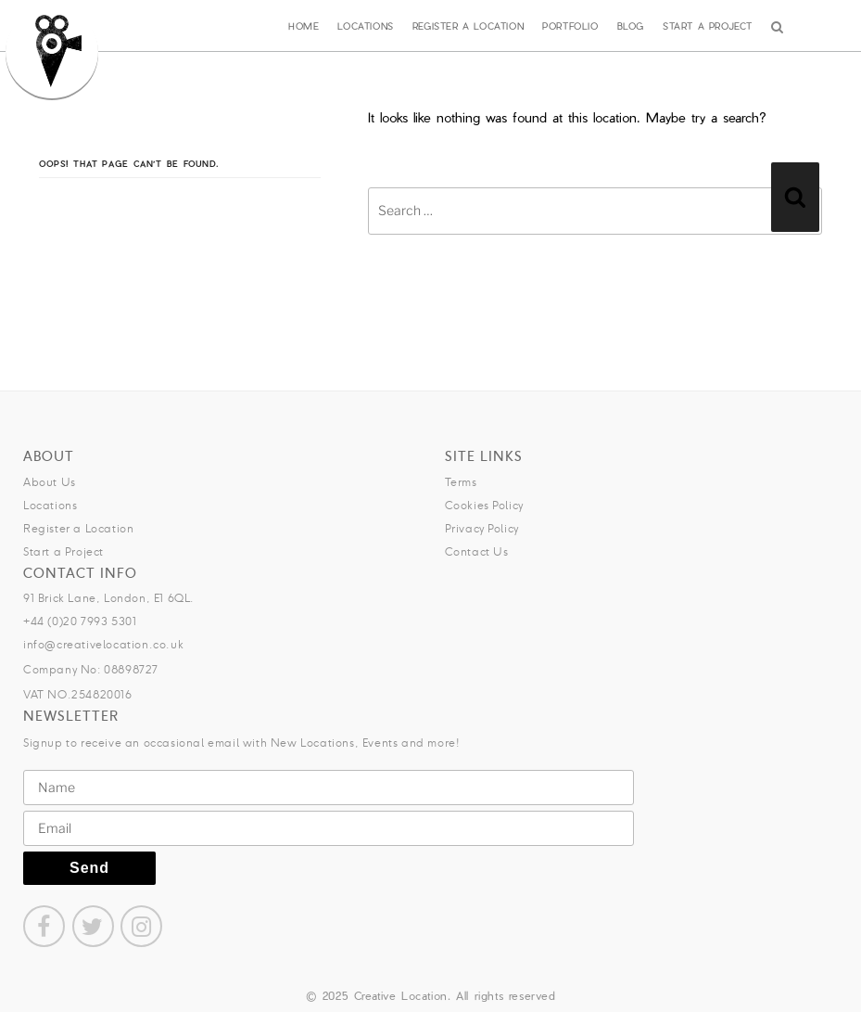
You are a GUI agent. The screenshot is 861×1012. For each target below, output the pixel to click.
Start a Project (708, 26)
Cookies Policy (484, 505)
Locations (365, 26)
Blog (630, 26)
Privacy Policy (482, 528)
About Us (49, 482)
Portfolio (570, 26)
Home (303, 26)
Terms (461, 482)
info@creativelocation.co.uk (103, 644)
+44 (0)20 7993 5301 (79, 621)
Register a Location (468, 26)
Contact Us (477, 551)
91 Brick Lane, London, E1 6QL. (109, 598)
